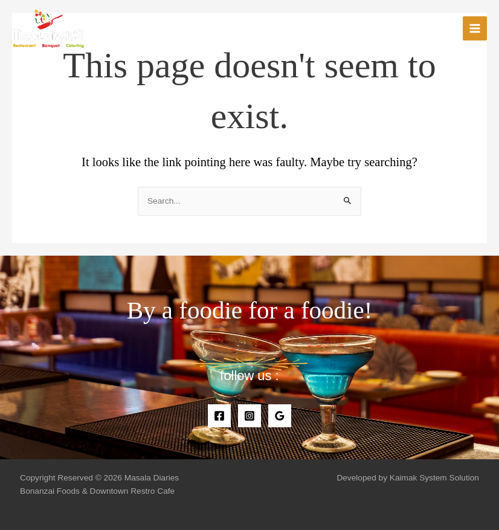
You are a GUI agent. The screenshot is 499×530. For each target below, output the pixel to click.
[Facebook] (219, 415)
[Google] (279, 415)
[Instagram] (249, 415)
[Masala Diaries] (48, 28)
